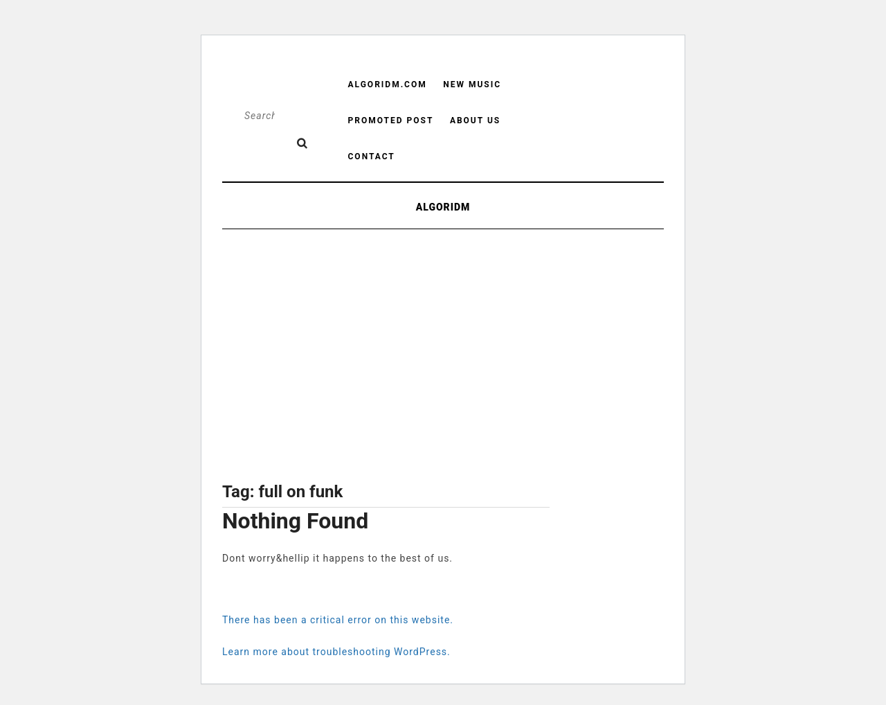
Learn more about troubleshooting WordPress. (336, 651)
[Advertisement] (386, 364)
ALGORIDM (443, 207)
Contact (371, 156)
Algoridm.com (387, 84)
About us (475, 120)
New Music (472, 84)
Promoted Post (391, 120)
